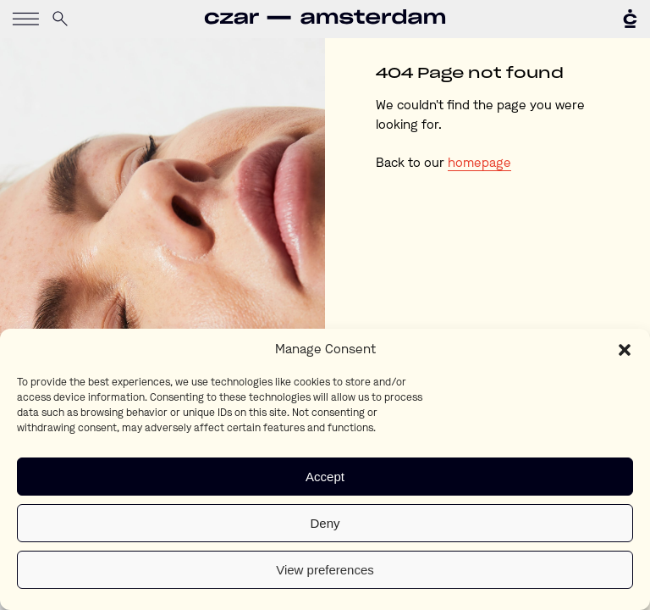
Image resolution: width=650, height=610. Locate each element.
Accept (325, 476)
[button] (624, 349)
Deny (324, 523)
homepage (479, 164)
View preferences (325, 570)
